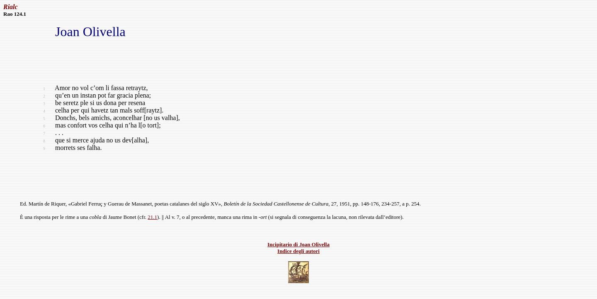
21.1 (152, 217)
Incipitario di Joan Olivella (298, 244)
